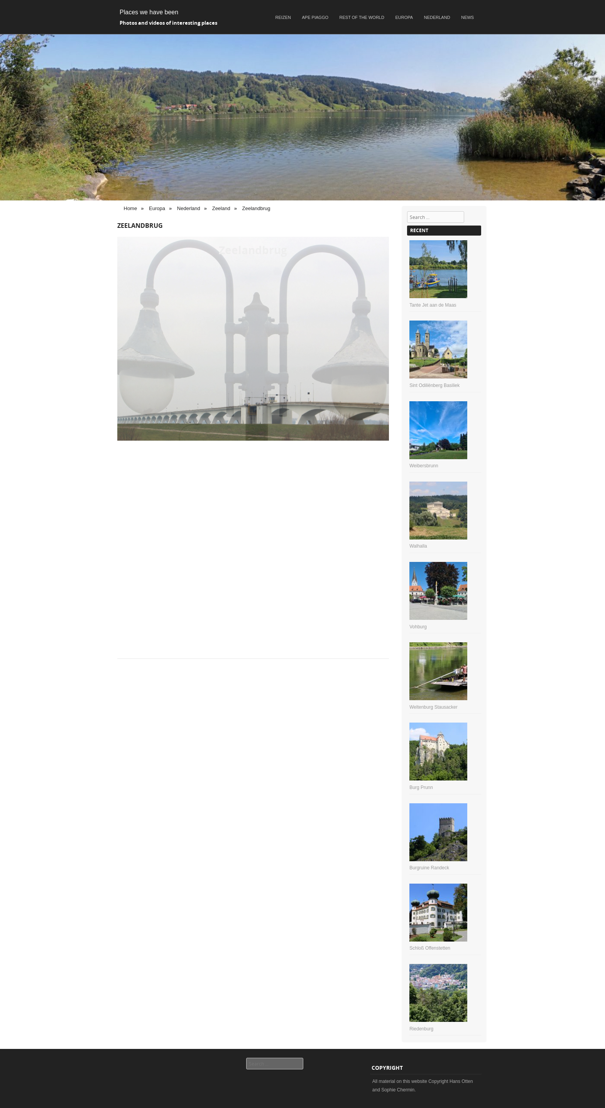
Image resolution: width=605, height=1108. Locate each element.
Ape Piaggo (315, 17)
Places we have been (149, 12)
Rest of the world (362, 17)
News (467, 17)
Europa (404, 17)
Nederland (437, 17)
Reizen (283, 17)
